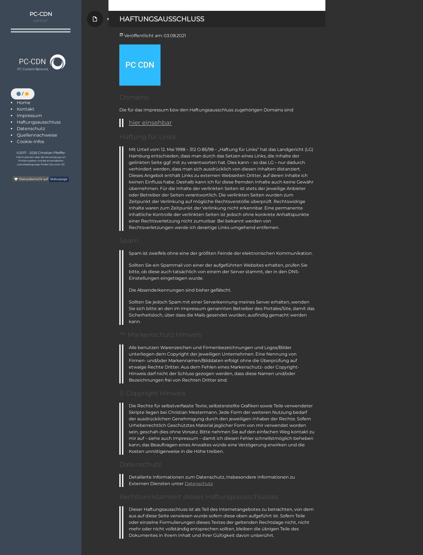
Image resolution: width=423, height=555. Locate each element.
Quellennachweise (37, 135)
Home (23, 102)
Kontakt (25, 109)
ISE (63, 164)
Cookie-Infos (30, 141)
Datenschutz (31, 128)
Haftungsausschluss (39, 122)
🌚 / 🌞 (22, 93)
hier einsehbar (150, 122)
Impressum (29, 115)
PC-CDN (41, 14)
